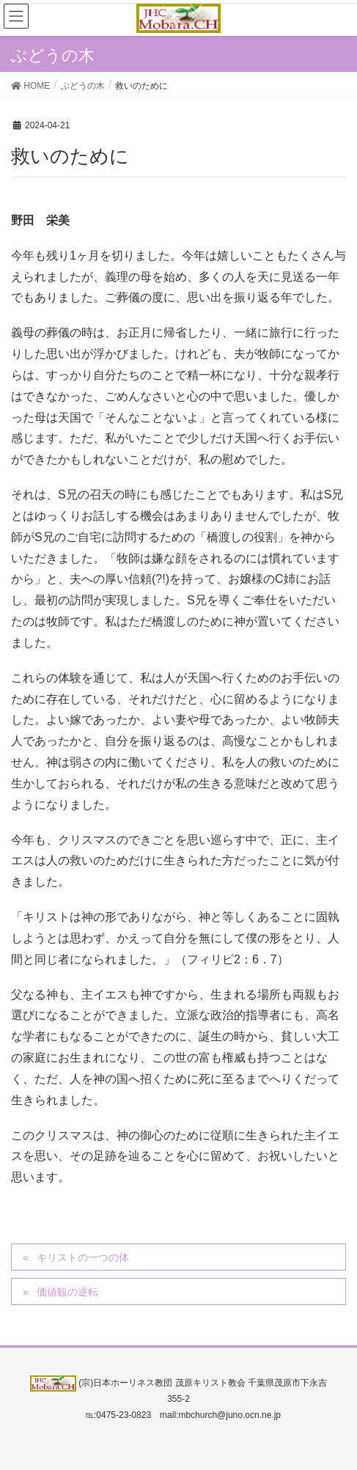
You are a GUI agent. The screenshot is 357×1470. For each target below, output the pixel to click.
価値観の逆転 (67, 1292)
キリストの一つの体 (83, 1257)
